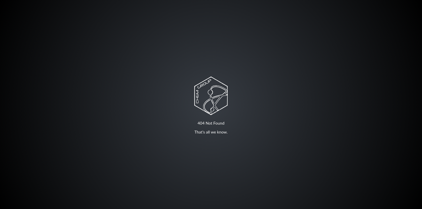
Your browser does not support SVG (211, 96)
